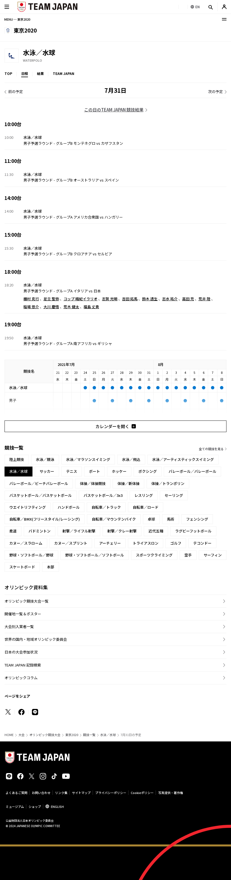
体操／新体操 (128, 483)
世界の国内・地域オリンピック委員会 (36, 639)
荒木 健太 (71, 306)
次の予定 (215, 91)
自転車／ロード (145, 507)
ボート (94, 471)
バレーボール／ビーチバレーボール (38, 483)
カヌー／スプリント (70, 543)
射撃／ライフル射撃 (78, 531)
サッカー (47, 471)
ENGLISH (57, 806)
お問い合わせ (41, 792)
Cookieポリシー (142, 792)
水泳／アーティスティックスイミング (183, 459)
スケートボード (22, 567)
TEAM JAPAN (63, 73)
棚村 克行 (31, 298)
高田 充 (188, 298)
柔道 (13, 531)
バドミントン (40, 531)
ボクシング (147, 471)
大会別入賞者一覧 (19, 626)
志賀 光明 (109, 298)
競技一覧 (89, 735)
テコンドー (202, 543)
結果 (40, 73)
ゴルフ (175, 543)
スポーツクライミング (154, 555)
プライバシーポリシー (110, 792)
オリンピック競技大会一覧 (27, 601)
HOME (9, 735)
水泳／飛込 (131, 459)
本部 (50, 567)
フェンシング (197, 519)
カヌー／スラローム (25, 543)
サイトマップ (81, 792)
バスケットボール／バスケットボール (40, 495)
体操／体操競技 (93, 483)
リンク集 (61, 792)
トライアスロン (145, 543)
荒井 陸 (204, 298)
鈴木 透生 (150, 298)
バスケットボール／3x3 (103, 495)
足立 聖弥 (51, 298)
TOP (8, 73)
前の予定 (15, 91)
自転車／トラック (106, 507)
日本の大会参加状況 (21, 652)
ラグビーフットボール (193, 531)
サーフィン (213, 555)
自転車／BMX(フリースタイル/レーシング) (44, 519)
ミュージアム (15, 806)
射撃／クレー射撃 (122, 531)
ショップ (35, 806)
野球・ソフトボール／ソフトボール (94, 555)
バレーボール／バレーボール (192, 471)
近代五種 (156, 531)
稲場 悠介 (31, 306)
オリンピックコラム (21, 677)
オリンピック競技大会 (44, 735)
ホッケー (119, 471)
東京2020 (71, 735)
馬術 (170, 519)
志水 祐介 (170, 298)
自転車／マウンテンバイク (114, 519)
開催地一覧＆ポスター (23, 613)
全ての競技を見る (211, 449)
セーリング (174, 495)
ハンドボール (69, 507)
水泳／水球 (108, 735)
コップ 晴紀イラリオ (80, 298)
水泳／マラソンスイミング (88, 459)
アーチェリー (110, 543)
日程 (24, 73)
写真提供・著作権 (170, 792)
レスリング (143, 495)
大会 (21, 735)
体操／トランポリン (167, 483)
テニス (71, 471)
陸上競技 (16, 459)
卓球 (151, 519)
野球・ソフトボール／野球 (31, 555)
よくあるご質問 (16, 792)
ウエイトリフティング (27, 507)
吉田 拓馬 (130, 298)
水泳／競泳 (45, 459)
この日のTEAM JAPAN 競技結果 (113, 110)
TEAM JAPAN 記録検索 (23, 665)
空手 (188, 555)
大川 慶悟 (51, 306)
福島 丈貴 (91, 306)
